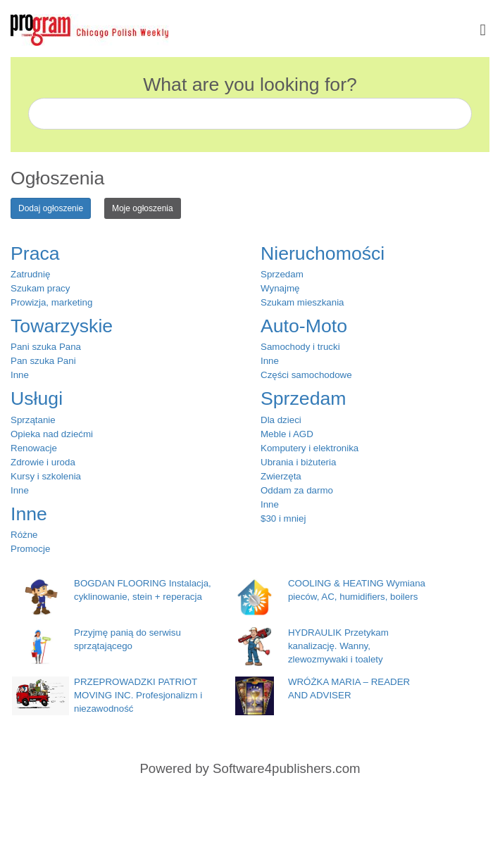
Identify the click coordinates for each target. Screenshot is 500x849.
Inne (20, 375)
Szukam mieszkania (302, 302)
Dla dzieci (281, 420)
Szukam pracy (40, 288)
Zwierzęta (281, 476)
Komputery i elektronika (309, 448)
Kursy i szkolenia (46, 476)
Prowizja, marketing (51, 302)
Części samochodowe (306, 375)
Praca (35, 253)
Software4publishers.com (286, 768)
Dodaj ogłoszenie (50, 208)
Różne (24, 534)
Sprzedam (282, 274)
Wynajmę (280, 288)
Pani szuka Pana (46, 346)
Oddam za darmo (297, 490)
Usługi (37, 398)
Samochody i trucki (300, 346)
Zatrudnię (30, 274)
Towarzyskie (62, 326)
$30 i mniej (283, 518)
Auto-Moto (304, 326)
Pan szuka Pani (43, 361)
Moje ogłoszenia (142, 208)
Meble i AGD (287, 434)
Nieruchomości (323, 253)
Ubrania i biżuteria (298, 462)
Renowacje (34, 448)
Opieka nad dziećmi (52, 434)
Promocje (30, 548)
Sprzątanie (33, 420)
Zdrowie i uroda (43, 462)
